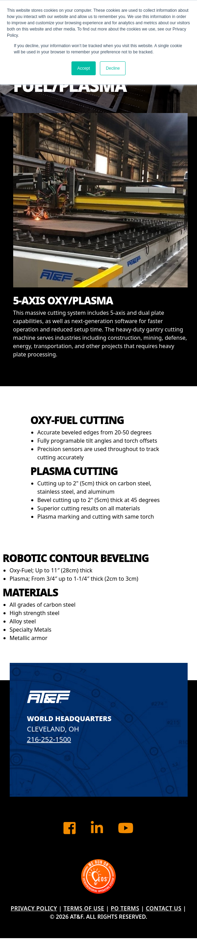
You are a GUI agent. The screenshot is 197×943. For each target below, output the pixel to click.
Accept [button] (83, 68)
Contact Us (163, 908)
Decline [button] (113, 68)
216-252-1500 (49, 739)
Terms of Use (83, 908)
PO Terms (125, 908)
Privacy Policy (34, 908)
